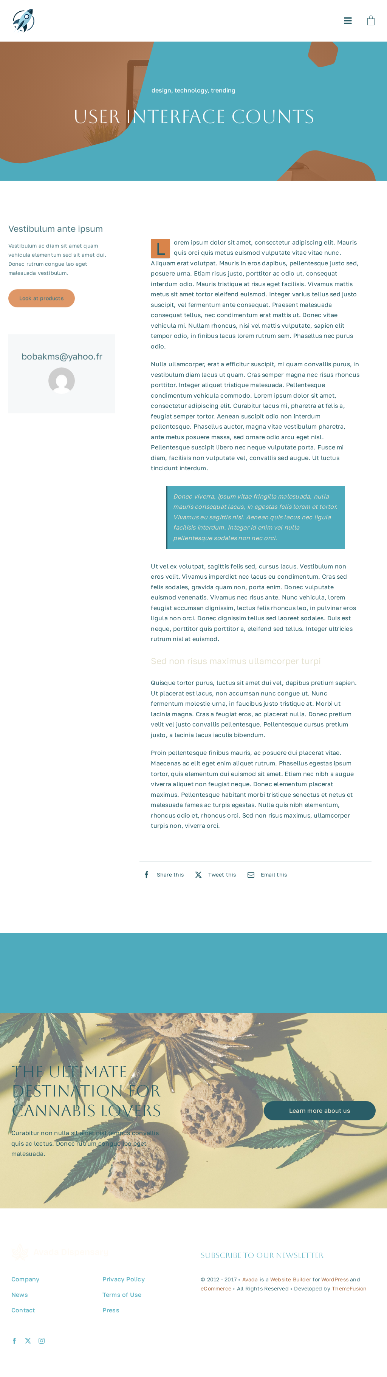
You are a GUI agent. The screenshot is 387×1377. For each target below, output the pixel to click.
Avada (250, 1282)
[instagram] (42, 1343)
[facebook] (14, 1343)
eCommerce (216, 1291)
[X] (213, 874)
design (161, 91)
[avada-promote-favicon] (23, 11)
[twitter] (28, 1343)
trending (223, 91)
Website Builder (290, 1282)
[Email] (265, 874)
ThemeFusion (349, 1291)
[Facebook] (161, 874)
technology (191, 91)
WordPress (334, 1282)
